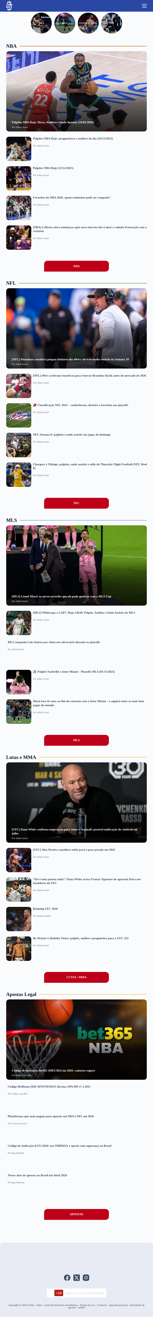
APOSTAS (76, 1217)
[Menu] (144, 5)
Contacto (102, 1305)
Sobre (39, 1305)
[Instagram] (86, 1277)
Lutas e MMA (90, 24)
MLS (63, 24)
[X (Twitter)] (76, 1277)
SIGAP (81, 1307)
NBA (36, 24)
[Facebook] (67, 1277)
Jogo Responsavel (118, 1305)
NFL (117, 24)
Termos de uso (87, 1305)
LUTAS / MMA (77, 980)
